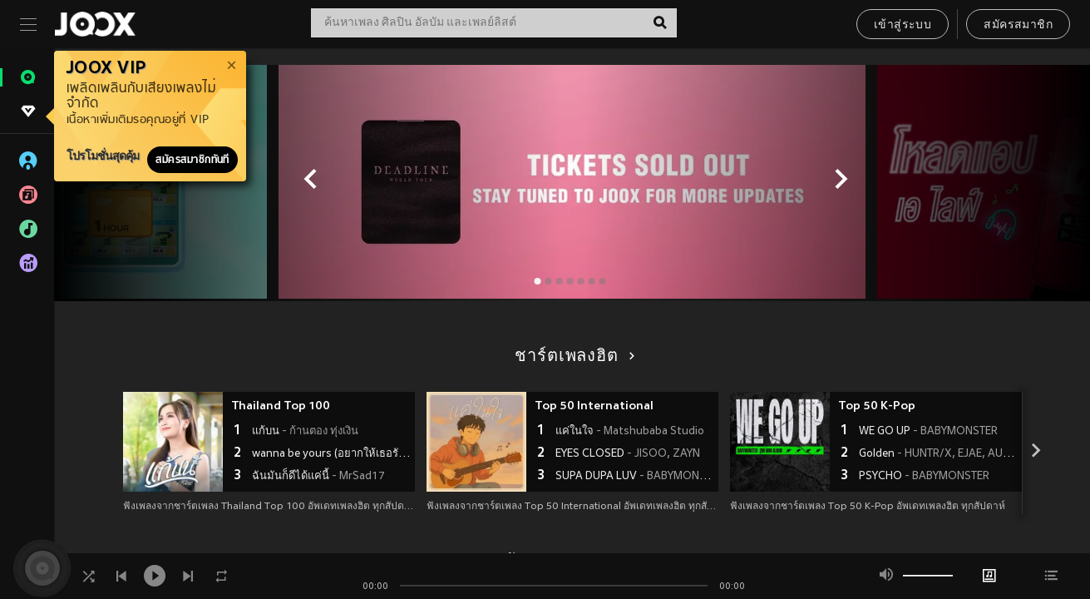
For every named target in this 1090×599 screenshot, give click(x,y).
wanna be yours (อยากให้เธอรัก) (331, 454)
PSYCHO (924, 477)
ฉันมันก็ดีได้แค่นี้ (318, 477)
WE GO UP (928, 432)
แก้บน (305, 432)
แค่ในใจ (629, 432)
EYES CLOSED (627, 454)
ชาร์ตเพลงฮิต (572, 357)
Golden (938, 454)
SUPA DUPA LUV (634, 477)
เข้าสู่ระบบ (902, 25)
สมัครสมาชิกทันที (192, 160)
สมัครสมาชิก (1018, 25)
